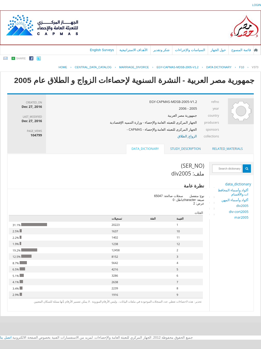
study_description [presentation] (185, 148)
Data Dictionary (219, 67)
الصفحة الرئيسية (256, 50)
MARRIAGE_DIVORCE (134, 67)
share (21, 58)
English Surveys (102, 50)
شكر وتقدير (161, 50)
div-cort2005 (239, 212)
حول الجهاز (218, 50)
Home (62, 67)
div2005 (242, 206)
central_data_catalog (93, 67)
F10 (241, 67)
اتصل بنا (6, 337)
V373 (255, 67)
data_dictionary (238, 184)
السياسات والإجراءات (190, 50)
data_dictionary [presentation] (145, 148)
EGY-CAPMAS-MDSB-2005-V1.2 (177, 67)
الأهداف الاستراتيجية (133, 50)
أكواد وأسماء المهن (235, 200)
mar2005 (241, 217)
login (256, 4)
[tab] (227, 149)
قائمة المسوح (241, 50)
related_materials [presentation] (227, 148)
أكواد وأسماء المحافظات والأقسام (233, 192)
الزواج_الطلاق (187, 136)
